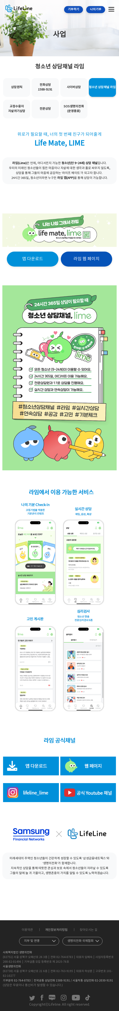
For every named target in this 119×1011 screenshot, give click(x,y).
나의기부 (95, 9)
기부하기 (73, 9)
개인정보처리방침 (56, 930)
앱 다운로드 (32, 259)
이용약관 (27, 930)
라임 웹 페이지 (86, 259)
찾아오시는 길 (88, 930)
